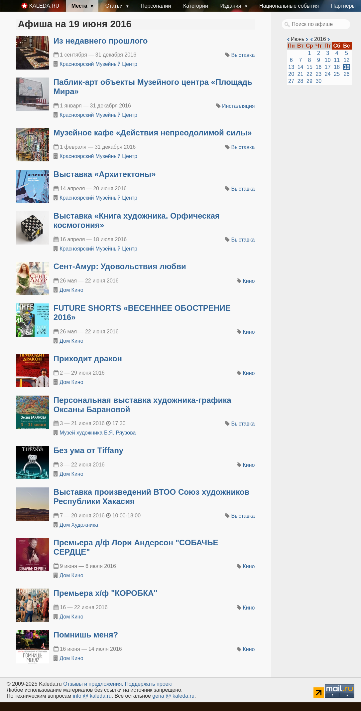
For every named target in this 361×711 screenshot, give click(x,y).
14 (300, 67)
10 (328, 60)
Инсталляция (238, 106)
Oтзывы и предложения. (93, 684)
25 (337, 74)
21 (300, 74)
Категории (195, 6)
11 (337, 60)
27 (291, 81)
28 (300, 81)
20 (291, 74)
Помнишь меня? (86, 634)
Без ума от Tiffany (88, 450)
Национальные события (289, 6)
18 (337, 67)
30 (318, 81)
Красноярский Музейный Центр (98, 64)
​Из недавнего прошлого (101, 40)
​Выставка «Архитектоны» (105, 174)
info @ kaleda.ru (92, 696)
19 (347, 67)
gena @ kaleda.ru (173, 696)
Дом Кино (71, 290)
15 (309, 67)
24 (328, 74)
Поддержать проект (149, 684)
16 (318, 67)
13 (291, 67)
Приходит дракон (88, 358)
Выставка (243, 55)
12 (347, 60)
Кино (249, 281)
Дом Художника (79, 525)
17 (328, 67)
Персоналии (156, 6)
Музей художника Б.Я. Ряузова (98, 433)
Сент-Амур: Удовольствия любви (120, 266)
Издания (231, 6)
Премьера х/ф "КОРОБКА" (106, 593)
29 (309, 81)
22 (309, 74)
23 (318, 74)
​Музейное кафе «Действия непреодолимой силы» (153, 132)
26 (347, 74)
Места (80, 6)
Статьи (114, 6)
